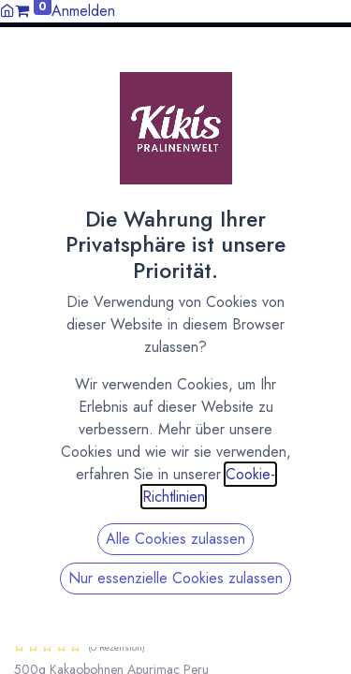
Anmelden (83, 11)
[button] (329, 59)
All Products (47, 155)
